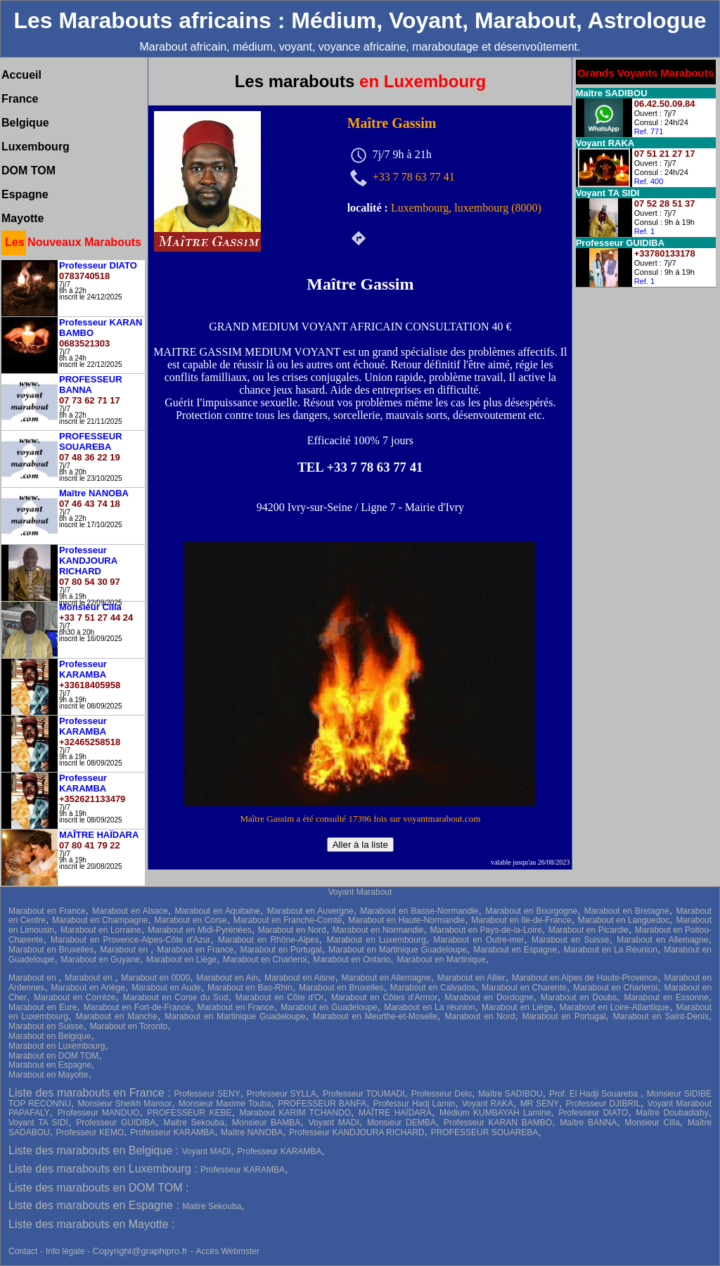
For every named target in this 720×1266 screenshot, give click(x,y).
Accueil (21, 75)
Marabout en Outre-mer (478, 940)
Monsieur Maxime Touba (225, 1104)
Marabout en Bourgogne (531, 911)
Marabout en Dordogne (488, 997)
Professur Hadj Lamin (414, 1104)
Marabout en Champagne (100, 920)
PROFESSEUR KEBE (189, 1113)
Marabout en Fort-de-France (137, 1007)
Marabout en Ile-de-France (521, 920)
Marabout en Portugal (280, 950)
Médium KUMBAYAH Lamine (495, 1113)
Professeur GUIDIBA (115, 1123)
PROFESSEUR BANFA (322, 1104)
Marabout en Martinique (441, 959)
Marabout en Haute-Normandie (406, 920)
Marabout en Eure (42, 1007)
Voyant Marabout (360, 892)
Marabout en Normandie (378, 930)
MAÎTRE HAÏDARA (395, 1113)
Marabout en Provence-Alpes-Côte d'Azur (130, 940)
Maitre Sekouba (193, 1123)
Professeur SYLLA (281, 1094)
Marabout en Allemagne (662, 940)
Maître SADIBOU (510, 1094)
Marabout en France (47, 911)
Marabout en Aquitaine (217, 911)
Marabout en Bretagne (626, 911)
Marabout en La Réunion (610, 950)
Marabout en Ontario (351, 959)
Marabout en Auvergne (310, 911)
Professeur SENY (207, 1094)
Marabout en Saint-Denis (661, 1016)
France (19, 99)
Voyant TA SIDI (38, 1123)
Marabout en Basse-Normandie (419, 911)
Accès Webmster (227, 1251)
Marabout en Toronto (129, 1026)
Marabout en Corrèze (74, 997)
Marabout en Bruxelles (51, 950)
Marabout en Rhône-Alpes (268, 940)
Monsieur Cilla (651, 1123)
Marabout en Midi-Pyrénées (200, 930)
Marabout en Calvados (432, 988)
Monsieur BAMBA (266, 1123)
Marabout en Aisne (299, 978)
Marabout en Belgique (49, 1036)
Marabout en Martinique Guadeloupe (397, 950)
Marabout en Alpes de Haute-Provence (585, 978)
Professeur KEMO (90, 1132)
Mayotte (22, 218)
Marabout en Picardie (588, 930)
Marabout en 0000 (155, 978)
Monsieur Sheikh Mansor (124, 1104)
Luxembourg (35, 147)
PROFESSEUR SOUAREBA (485, 1132)
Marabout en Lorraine (100, 930)
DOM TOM (28, 170)
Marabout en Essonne (666, 997)
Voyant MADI (333, 1123)
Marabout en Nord (292, 930)
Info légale (66, 1251)
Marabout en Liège (181, 959)
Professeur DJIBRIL (603, 1104)
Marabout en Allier (471, 978)
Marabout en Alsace (130, 911)
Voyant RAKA (487, 1104)
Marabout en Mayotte (48, 1075)
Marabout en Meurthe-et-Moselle (375, 1016)
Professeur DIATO (593, 1113)
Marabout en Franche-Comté (287, 920)
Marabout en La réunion (429, 1007)
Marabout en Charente (524, 988)
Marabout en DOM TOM (53, 1056)
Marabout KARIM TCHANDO (295, 1113)
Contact (22, 1251)
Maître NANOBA (252, 1132)
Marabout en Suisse (570, 940)
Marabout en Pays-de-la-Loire (486, 930)
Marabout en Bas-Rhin (249, 988)
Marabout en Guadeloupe (329, 1007)
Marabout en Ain (227, 978)
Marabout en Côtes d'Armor (384, 997)
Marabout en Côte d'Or (280, 997)
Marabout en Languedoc (624, 920)
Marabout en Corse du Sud (176, 997)
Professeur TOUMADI (364, 1094)
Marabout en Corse (191, 920)
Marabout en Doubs (579, 997)
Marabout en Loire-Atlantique (614, 1007)
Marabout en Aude (166, 988)
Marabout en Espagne (515, 950)
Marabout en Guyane (100, 959)
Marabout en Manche (116, 1016)
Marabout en (125, 950)
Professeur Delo (441, 1094)
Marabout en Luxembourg (376, 940)
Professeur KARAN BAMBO (498, 1123)
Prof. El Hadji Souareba (595, 1094)
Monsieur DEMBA (401, 1123)
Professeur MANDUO (99, 1113)
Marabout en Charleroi (265, 959)
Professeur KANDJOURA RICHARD (357, 1132)
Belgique (25, 123)
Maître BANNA (588, 1123)
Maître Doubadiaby (672, 1113)
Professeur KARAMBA (172, 1132)
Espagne (25, 194)
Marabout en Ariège (88, 988)
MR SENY (539, 1104)
